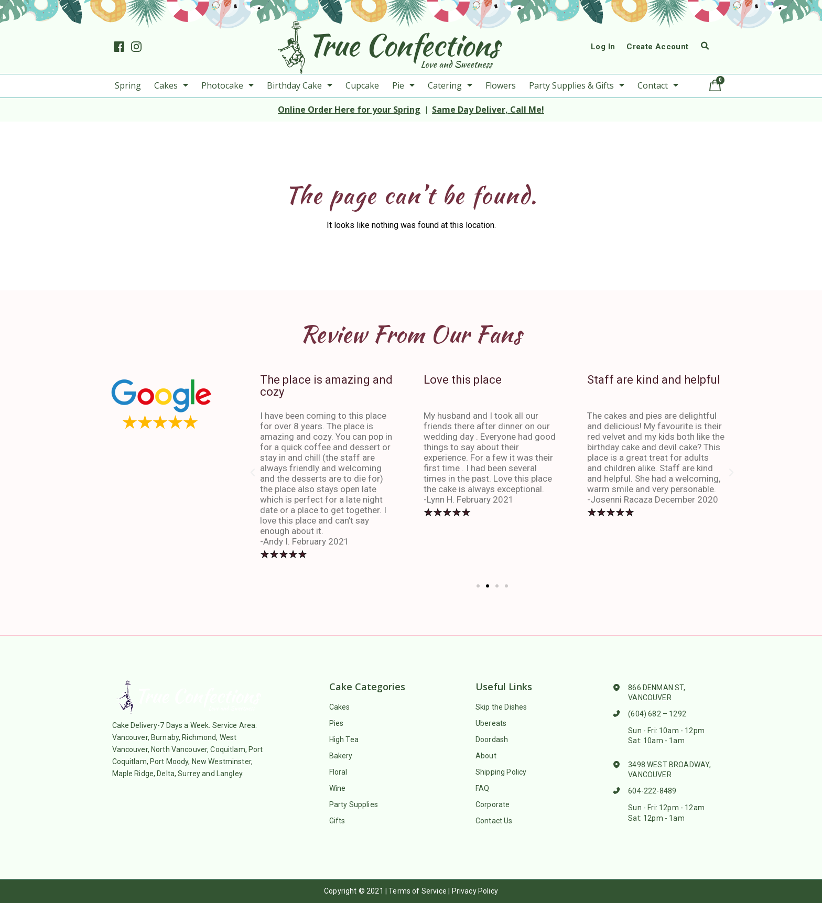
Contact (657, 85)
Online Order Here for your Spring (349, 109)
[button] (478, 586)
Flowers (500, 85)
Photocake (227, 85)
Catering (450, 85)
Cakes (171, 85)
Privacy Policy (475, 891)
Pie (403, 85)
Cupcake (362, 85)
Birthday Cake (299, 85)
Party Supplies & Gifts (576, 85)
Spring (128, 85)
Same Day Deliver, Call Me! (488, 109)
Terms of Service (417, 891)
